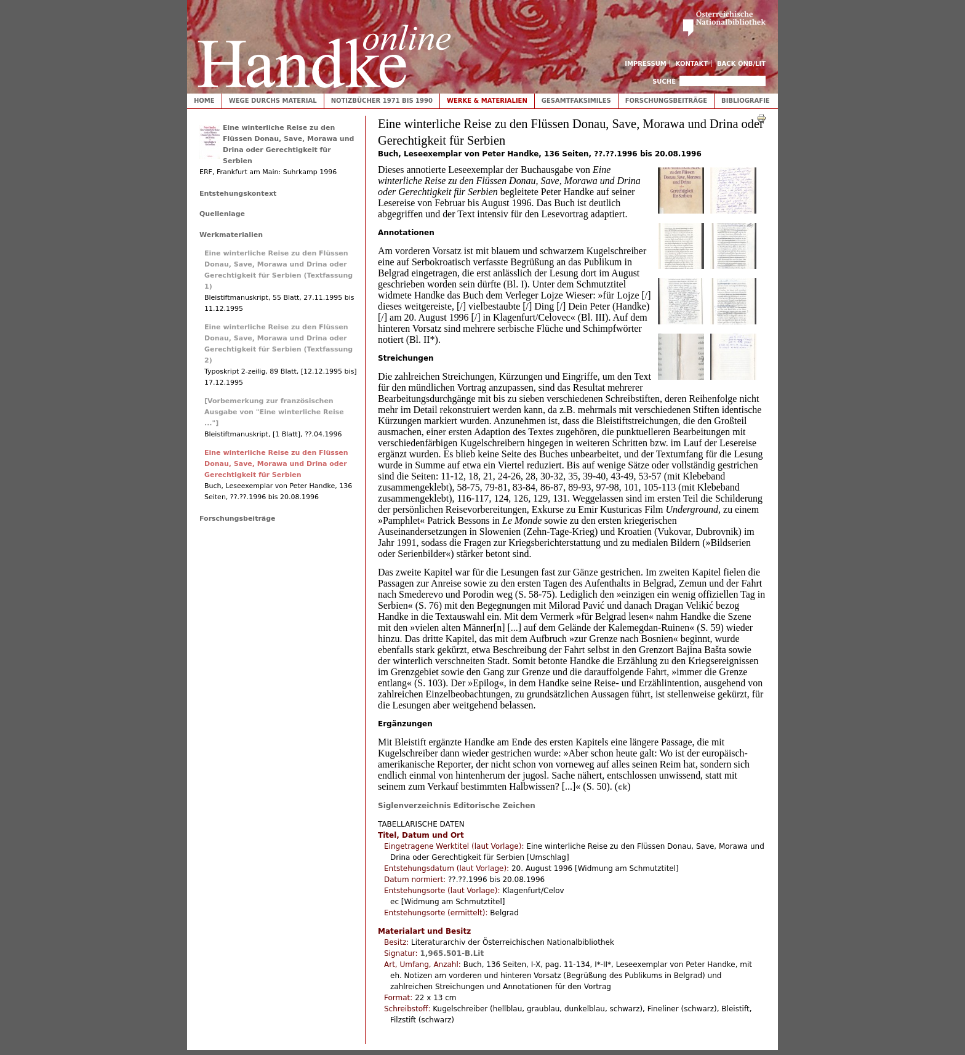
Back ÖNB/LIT (741, 63)
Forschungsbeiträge (666, 100)
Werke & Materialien (487, 100)
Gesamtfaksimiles (576, 100)
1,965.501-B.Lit (452, 953)
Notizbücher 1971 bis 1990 (382, 100)
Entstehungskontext (237, 194)
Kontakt (692, 63)
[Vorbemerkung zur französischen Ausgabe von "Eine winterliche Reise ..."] (274, 412)
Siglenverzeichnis (414, 805)
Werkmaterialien (231, 235)
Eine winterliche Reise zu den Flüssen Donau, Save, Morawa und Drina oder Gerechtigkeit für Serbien (276, 464)
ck (622, 787)
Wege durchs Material (273, 100)
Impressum (646, 63)
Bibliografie (745, 100)
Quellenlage (222, 214)
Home (204, 100)
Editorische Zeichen (494, 805)
